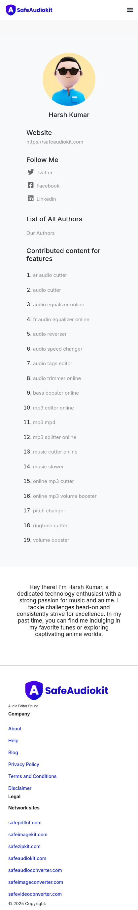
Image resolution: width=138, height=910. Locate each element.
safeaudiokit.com (27, 858)
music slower (48, 466)
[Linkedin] (41, 198)
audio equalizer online (58, 304)
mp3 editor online (53, 408)
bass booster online (56, 393)
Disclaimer (19, 788)
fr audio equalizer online (61, 319)
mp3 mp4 (44, 422)
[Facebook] (42, 185)
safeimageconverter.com (35, 882)
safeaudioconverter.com (35, 870)
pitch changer (49, 510)
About (14, 728)
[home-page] (30, 10)
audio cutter (47, 290)
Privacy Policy (23, 764)
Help (13, 740)
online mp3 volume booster (65, 496)
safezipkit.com (24, 846)
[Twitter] (39, 172)
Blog (13, 752)
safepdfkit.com (25, 822)
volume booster (51, 540)
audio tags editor (52, 363)
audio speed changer (58, 349)
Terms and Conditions (32, 776)
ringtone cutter (50, 525)
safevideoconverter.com (35, 894)
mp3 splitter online (54, 437)
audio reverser (50, 334)
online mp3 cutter (53, 481)
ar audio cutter (50, 275)
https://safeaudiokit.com (54, 142)
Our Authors (40, 233)
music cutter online (55, 452)
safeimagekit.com (28, 834)
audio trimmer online (57, 378)
